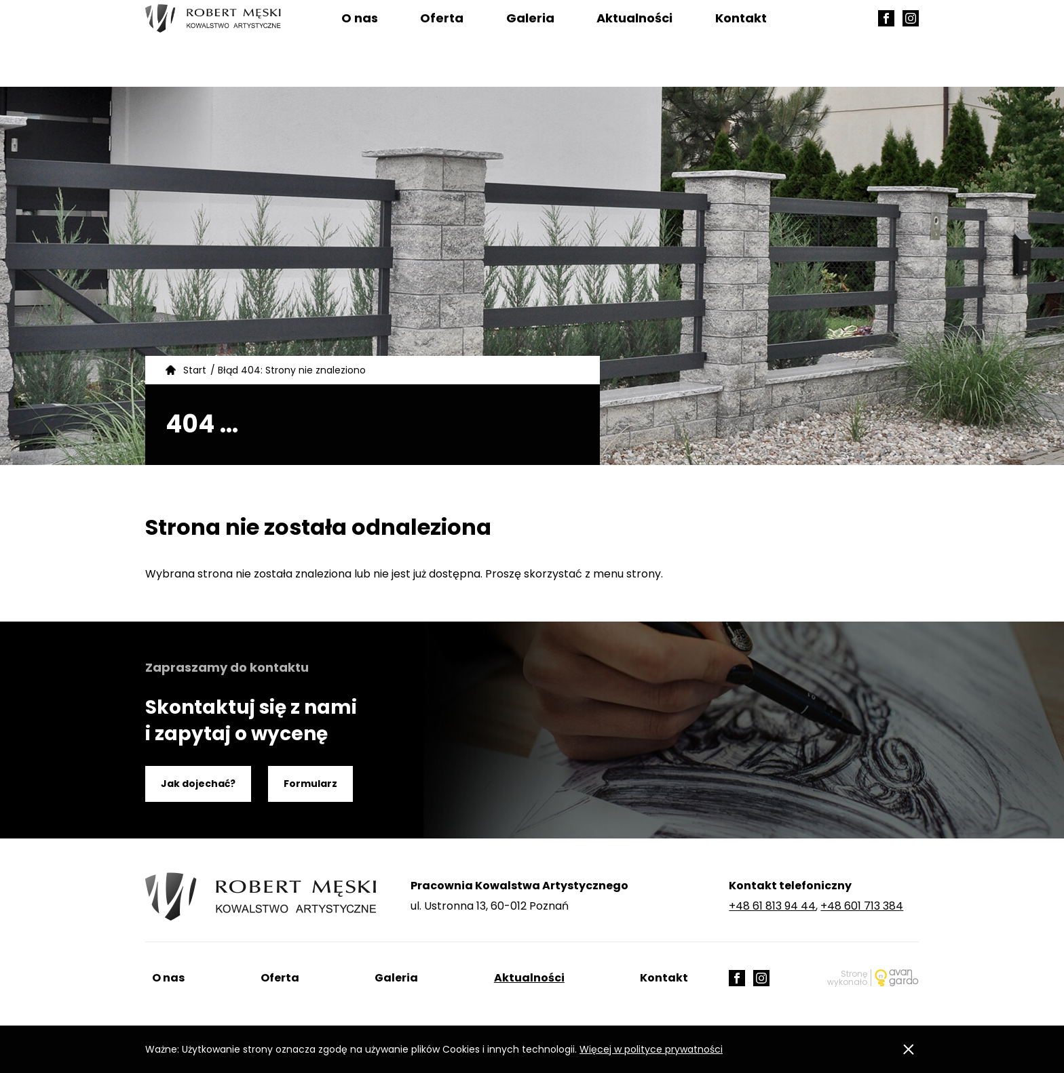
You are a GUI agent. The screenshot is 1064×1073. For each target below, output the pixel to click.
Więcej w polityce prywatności (651, 1049)
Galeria (530, 43)
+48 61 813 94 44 (772, 906)
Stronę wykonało (847, 977)
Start (194, 370)
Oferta (441, 43)
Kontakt (741, 43)
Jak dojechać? (198, 783)
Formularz (310, 783)
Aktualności (634, 43)
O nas (359, 43)
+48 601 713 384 (861, 906)
